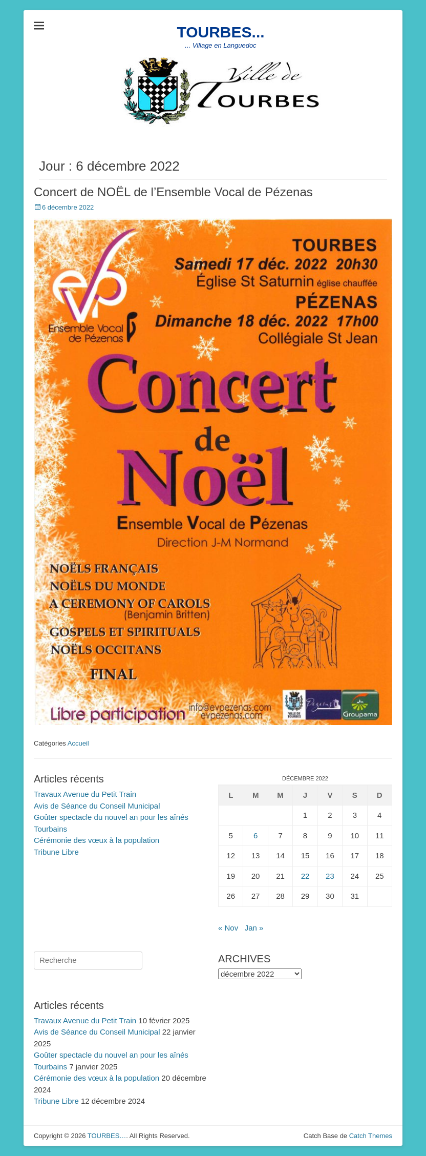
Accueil (78, 743)
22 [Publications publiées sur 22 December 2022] (305, 876)
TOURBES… (107, 1136)
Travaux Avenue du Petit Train (85, 794)
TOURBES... (220, 32)
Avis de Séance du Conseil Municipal (97, 805)
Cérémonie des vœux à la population (96, 840)
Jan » (254, 927)
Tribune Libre (56, 852)
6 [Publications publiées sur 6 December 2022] (255, 835)
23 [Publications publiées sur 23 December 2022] (330, 876)
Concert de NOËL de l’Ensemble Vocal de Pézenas (173, 192)
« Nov (228, 927)
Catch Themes (370, 1136)
